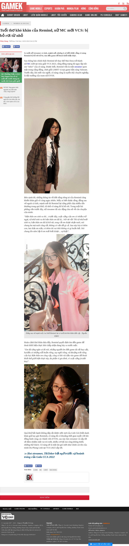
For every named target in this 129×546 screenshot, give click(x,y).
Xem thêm (44, 498)
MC (29, 64)
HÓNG (83, 8)
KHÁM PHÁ (59, 8)
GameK (6, 23)
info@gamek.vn (55, 534)
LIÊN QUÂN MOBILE (39, 14)
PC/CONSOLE (106, 14)
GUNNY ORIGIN (13, 14)
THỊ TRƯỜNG (32, 509)
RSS (77, 508)
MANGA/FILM (72, 8)
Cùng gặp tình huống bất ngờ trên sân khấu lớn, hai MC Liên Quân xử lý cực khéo (11, 100)
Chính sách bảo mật (94, 539)
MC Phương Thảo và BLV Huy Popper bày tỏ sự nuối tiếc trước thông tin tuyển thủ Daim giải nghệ (10, 77)
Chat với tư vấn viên (100, 544)
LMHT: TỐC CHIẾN (59, 14)
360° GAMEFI (121, 14)
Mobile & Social (21, 23)
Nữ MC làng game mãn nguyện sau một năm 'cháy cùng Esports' (10, 89)
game (35, 470)
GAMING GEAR (76, 14)
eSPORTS (48, 8)
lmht (46, 470)
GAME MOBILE (36, 8)
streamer (78, 66)
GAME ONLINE (91, 14)
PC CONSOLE (45, 508)
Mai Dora (53, 470)
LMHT (25, 14)
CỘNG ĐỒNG (93, 8)
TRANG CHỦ (7, 509)
